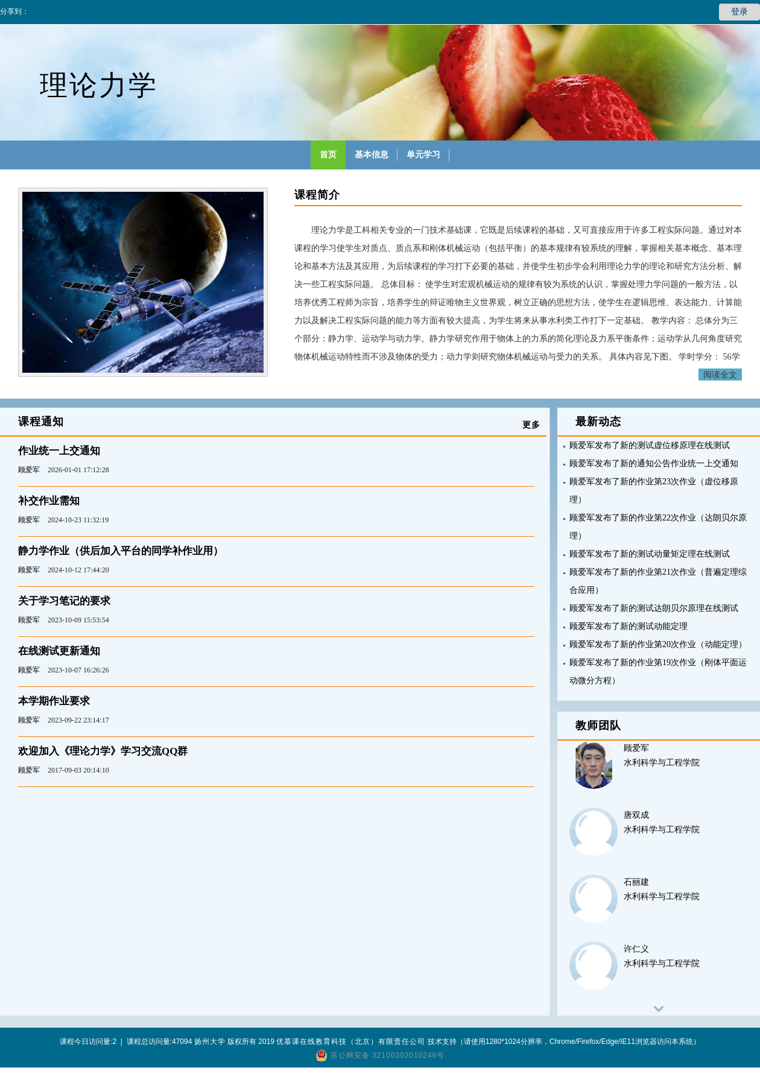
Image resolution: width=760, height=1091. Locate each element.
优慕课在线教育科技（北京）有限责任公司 (350, 1041)
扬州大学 (210, 1041)
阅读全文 (720, 374)
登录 (739, 11)
